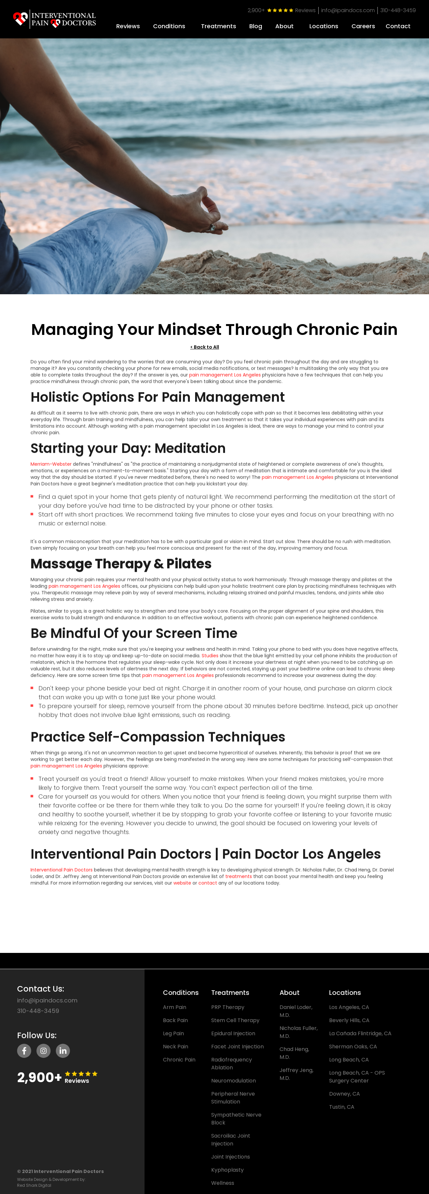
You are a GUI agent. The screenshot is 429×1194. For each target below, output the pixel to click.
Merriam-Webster (51, 467)
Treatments (218, 26)
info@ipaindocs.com (348, 10)
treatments (238, 880)
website (182, 886)
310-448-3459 (398, 10)
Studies (210, 659)
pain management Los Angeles (225, 378)
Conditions (169, 26)
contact (207, 886)
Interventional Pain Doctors (62, 873)
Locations (323, 26)
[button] (169, 24)
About (284, 26)
